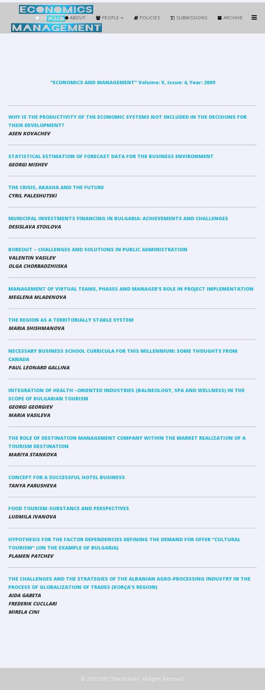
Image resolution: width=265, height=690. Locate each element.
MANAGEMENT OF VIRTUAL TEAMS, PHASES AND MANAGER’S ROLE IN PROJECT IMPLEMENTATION (131, 288)
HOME (45, 18)
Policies (147, 18)
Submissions (188, 18)
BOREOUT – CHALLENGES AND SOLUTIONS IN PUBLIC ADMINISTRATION (97, 249)
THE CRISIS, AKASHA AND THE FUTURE (56, 187)
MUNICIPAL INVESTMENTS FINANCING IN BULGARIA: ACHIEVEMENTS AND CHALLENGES (118, 218)
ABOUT (75, 18)
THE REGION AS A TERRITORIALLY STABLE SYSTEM (71, 320)
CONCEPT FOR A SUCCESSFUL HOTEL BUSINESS (66, 477)
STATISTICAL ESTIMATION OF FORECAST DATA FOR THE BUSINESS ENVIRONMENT (111, 156)
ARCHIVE (230, 18)
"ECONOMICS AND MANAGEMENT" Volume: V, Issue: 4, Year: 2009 (132, 82)
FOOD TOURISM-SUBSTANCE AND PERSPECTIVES (68, 508)
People (107, 18)
